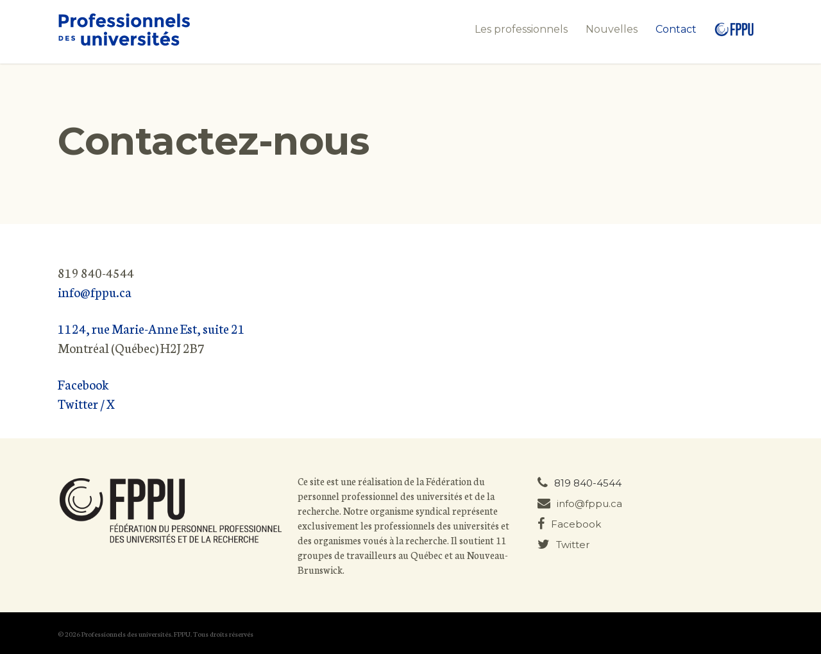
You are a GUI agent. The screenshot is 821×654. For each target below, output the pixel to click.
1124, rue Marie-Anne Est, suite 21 (151, 328)
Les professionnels (521, 29)
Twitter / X (86, 403)
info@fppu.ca (94, 291)
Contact (676, 29)
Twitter (563, 544)
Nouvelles (612, 29)
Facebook (83, 384)
